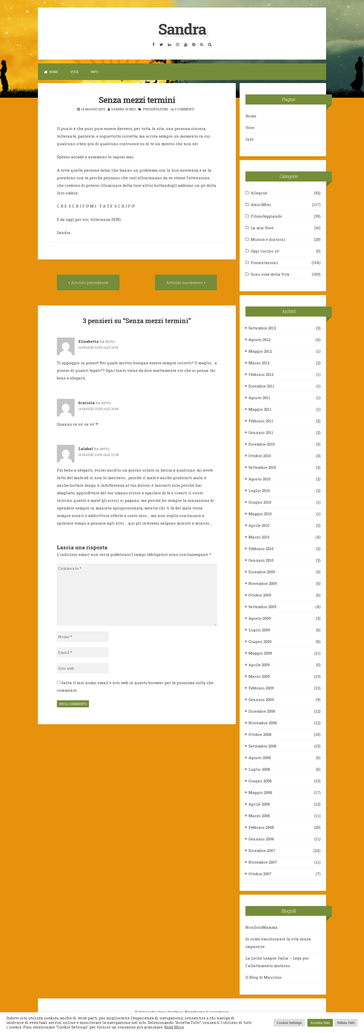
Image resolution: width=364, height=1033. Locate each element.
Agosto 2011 (259, 397)
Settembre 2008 (262, 745)
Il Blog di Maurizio (263, 977)
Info (94, 72)
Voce (74, 72)
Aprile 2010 (258, 525)
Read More (174, 1027)
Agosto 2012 (259, 339)
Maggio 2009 (260, 652)
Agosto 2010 (259, 478)
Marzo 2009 (259, 676)
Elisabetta (88, 341)
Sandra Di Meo (123, 109)
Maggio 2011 (259, 408)
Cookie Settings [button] (289, 1022)
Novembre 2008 (262, 722)
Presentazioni (155, 109)
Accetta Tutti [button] (320, 1022)
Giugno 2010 (259, 501)
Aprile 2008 (259, 803)
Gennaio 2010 (261, 559)
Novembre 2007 (262, 861)
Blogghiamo (195, 1012)
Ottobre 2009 (259, 594)
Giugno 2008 (260, 780)
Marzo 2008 (259, 815)
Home (51, 72)
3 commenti (184, 109)
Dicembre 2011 (261, 385)
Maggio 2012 (260, 350)
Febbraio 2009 (261, 687)
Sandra (182, 29)
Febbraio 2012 (261, 374)
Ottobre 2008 (259, 734)
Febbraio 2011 (260, 420)
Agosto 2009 (259, 618)
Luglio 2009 (259, 629)
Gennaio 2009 (261, 699)
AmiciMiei (261, 204)
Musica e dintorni (268, 239)
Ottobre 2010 (259, 455)
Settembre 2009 (262, 606)
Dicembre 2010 (261, 443)
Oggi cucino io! (265, 250)
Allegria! (259, 192)
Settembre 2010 (262, 467)
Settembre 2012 (262, 327)
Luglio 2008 (259, 768)
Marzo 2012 (258, 362)
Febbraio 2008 (261, 827)
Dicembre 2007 (261, 850)
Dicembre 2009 (261, 571)
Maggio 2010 (260, 513)
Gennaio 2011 (260, 432)
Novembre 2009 (262, 583)
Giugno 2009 (259, 641)
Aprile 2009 (259, 664)
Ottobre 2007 (259, 873)
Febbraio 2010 (261, 548)
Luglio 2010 (259, 490)
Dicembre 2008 (261, 710)
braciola (86, 402)
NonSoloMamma (261, 927)
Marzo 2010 (258, 536)
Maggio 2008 (260, 792)
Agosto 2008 (259, 757)
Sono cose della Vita (270, 273)
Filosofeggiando (266, 215)
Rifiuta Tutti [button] (346, 1022)
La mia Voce (262, 227)
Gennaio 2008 (261, 838)
